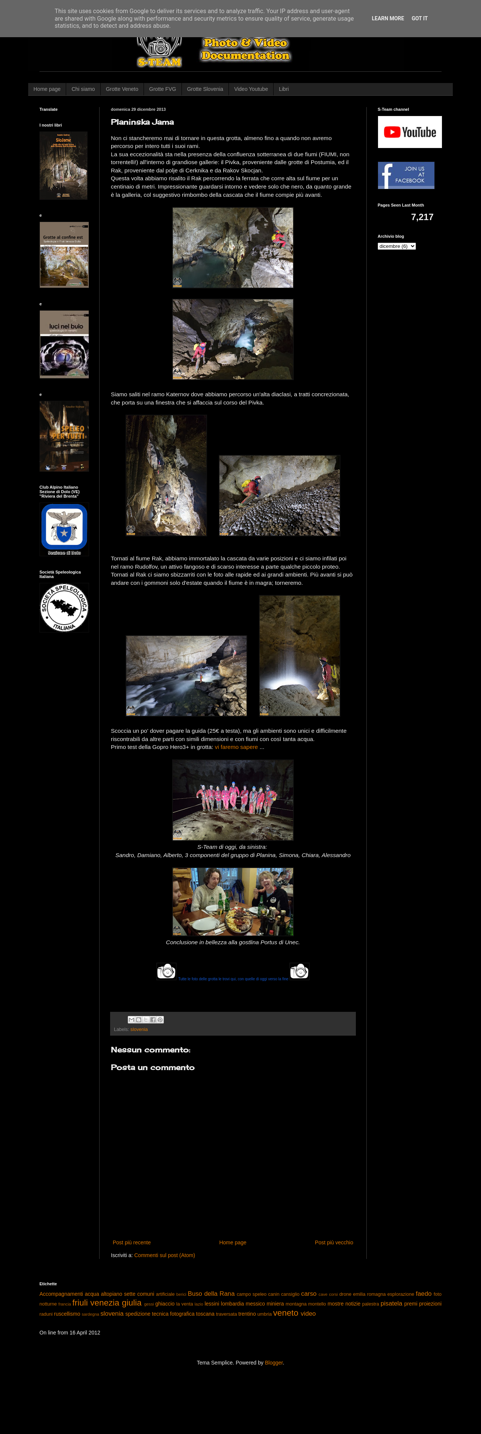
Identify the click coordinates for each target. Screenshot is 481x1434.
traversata (226, 1314)
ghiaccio (164, 1304)
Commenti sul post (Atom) (164, 1255)
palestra (370, 1304)
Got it (419, 18)
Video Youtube (251, 89)
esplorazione (400, 1294)
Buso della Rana (211, 1293)
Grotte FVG (162, 89)
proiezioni (430, 1304)
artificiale (165, 1294)
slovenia (139, 1029)
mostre (336, 1304)
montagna (296, 1304)
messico (255, 1304)
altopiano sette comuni (127, 1294)
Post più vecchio (334, 1242)
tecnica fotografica (173, 1314)
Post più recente (132, 1242)
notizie (352, 1304)
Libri (284, 89)
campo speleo (251, 1294)
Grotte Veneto (122, 89)
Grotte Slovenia (205, 89)
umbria (264, 1314)
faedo (424, 1293)
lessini (211, 1304)
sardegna (90, 1314)
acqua (92, 1294)
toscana (205, 1314)
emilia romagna (369, 1294)
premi (410, 1304)
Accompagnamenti (61, 1294)
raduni (46, 1314)
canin (274, 1294)
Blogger (274, 1363)
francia (64, 1304)
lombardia (232, 1304)
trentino (247, 1314)
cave (323, 1294)
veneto (285, 1313)
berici (181, 1294)
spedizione (137, 1314)
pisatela (391, 1303)
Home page (47, 89)
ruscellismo (67, 1314)
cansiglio (290, 1294)
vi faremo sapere (236, 747)
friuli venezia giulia (107, 1302)
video (308, 1313)
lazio (199, 1304)
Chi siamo (83, 89)
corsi (333, 1294)
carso (308, 1293)
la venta (184, 1304)
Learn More (388, 18)
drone (345, 1294)
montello (317, 1304)
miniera (275, 1304)
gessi (149, 1304)
